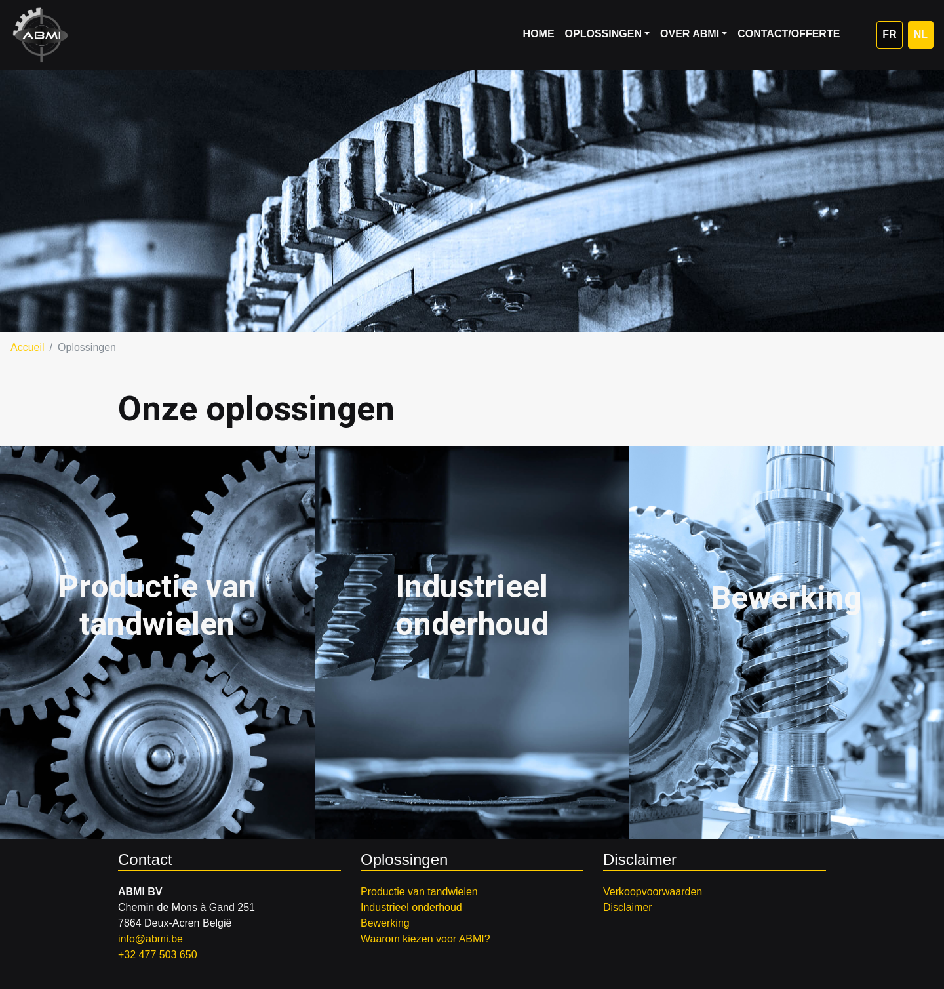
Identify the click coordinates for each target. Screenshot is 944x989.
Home (539, 33)
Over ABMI (689, 33)
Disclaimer (627, 907)
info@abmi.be (150, 938)
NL (921, 34)
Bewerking (385, 923)
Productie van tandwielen (419, 891)
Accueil (27, 347)
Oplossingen (603, 33)
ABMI (40, 34)
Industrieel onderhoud (411, 907)
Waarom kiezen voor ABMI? (425, 938)
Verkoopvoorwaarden (652, 891)
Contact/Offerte (789, 33)
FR (889, 34)
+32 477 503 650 (157, 954)
